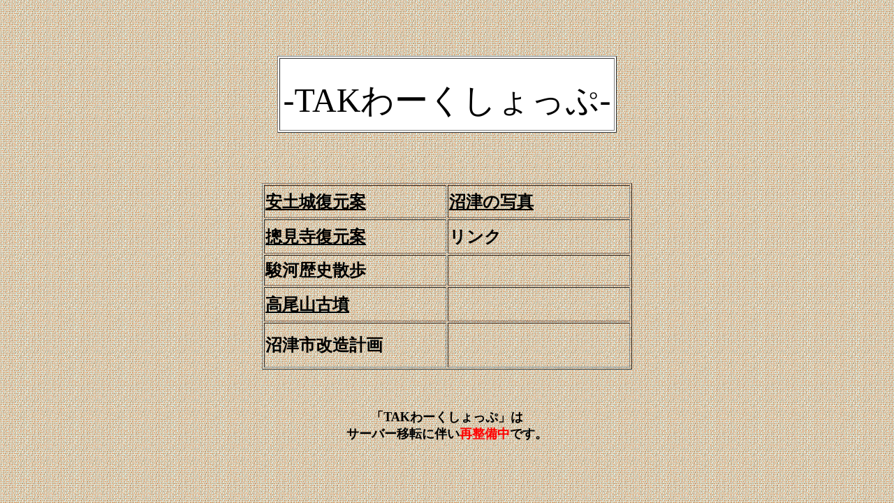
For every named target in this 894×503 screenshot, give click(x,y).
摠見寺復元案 (315, 237)
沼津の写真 (491, 202)
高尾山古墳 (307, 305)
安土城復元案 (315, 202)
